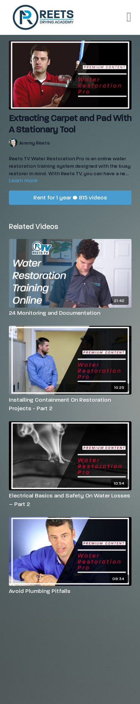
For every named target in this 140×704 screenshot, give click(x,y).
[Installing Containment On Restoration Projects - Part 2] (70, 404)
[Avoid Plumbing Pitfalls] (70, 591)
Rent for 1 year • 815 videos (70, 197)
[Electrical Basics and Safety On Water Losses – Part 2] (70, 500)
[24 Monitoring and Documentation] (70, 313)
